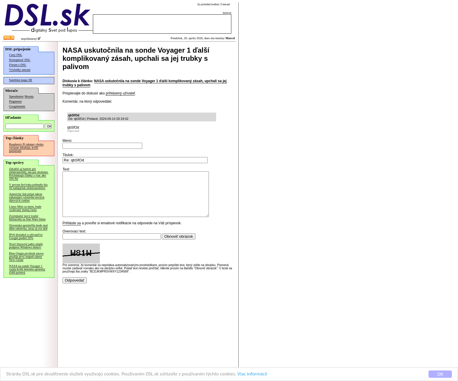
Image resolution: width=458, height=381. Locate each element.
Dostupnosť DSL (19, 59)
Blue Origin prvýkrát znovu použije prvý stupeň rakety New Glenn (26, 256)
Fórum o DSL (17, 64)
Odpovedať (73, 131)
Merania (29, 96)
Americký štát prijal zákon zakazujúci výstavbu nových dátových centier (26, 197)
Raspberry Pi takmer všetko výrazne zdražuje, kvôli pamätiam (26, 147)
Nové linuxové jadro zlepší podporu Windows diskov (26, 245)
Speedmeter (16, 96)
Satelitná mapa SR (20, 80)
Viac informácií (252, 374)
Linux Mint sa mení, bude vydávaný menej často (25, 208)
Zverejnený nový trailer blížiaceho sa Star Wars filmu (27, 217)
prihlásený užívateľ (120, 93)
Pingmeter (15, 101)
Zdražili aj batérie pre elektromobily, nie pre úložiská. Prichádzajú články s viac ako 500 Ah (28, 173)
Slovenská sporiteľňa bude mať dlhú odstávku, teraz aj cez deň (28, 227)
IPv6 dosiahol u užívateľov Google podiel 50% (26, 236)
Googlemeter (17, 106)
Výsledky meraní (19, 69)
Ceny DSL (15, 54)
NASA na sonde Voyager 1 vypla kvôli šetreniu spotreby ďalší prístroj (27, 269)
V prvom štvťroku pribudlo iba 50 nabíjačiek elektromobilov (28, 186)
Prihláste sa (72, 232)
